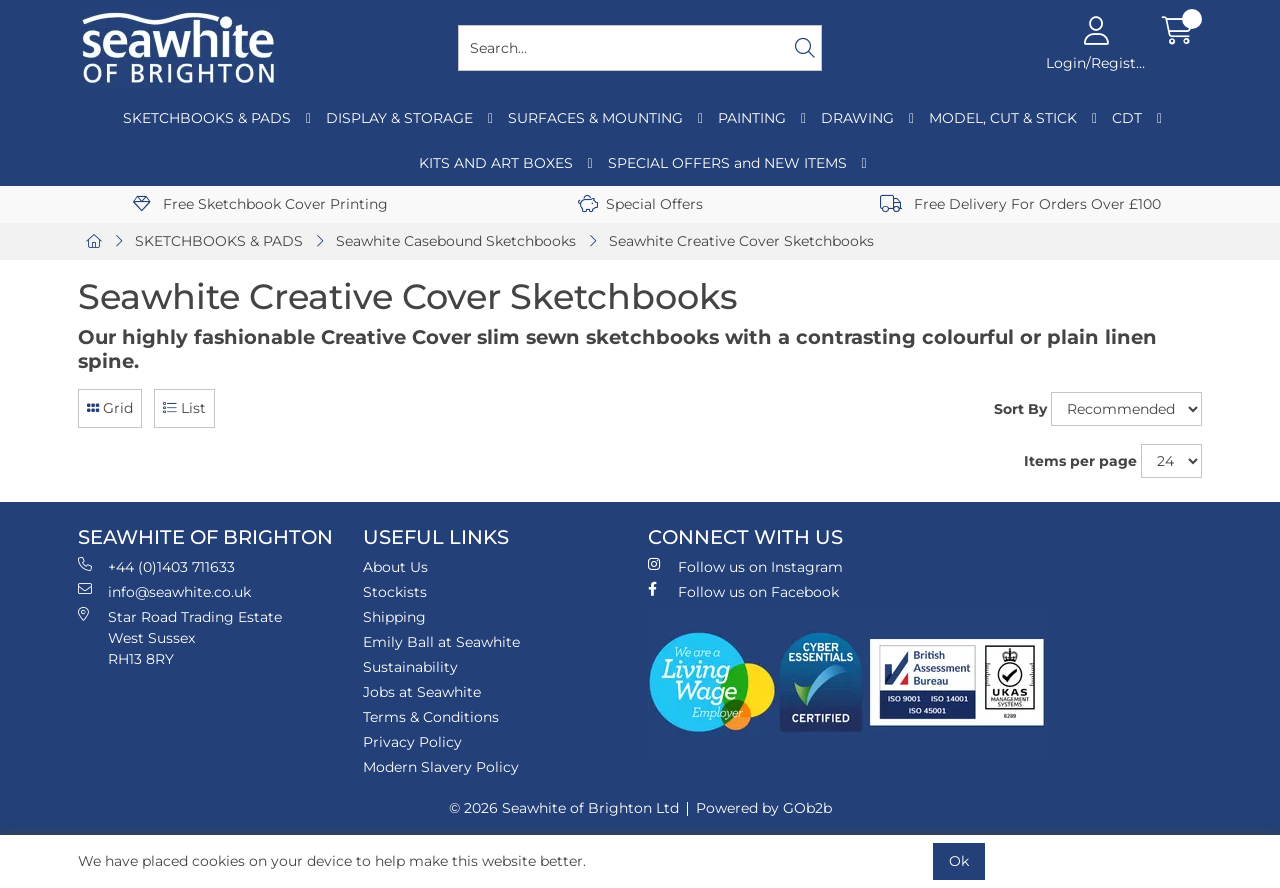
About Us (395, 567)
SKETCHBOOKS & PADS (207, 118)
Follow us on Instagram (745, 566)
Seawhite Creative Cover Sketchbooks (741, 241)
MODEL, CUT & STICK (1003, 118)
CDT (1127, 118)
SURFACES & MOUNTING (595, 118)
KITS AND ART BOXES (496, 163)
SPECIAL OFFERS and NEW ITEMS (727, 163)
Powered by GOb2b (764, 808)
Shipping (394, 617)
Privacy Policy (412, 742)
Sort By (1020, 409)
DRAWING (857, 118)
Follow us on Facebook (743, 591)
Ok (959, 861)
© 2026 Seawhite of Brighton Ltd (564, 808)
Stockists (395, 592)
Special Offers (640, 204)
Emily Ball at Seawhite (441, 642)
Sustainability (410, 667)
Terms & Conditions (431, 717)
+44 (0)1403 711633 (156, 566)
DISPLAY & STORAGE (399, 118)
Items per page (1080, 461)
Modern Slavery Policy (441, 767)
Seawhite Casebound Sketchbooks (456, 241)
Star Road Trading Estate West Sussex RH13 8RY (180, 637)
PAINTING (752, 118)
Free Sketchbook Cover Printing (260, 204)
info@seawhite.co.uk (164, 591)
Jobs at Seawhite (422, 692)
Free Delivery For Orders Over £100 (1020, 204)
